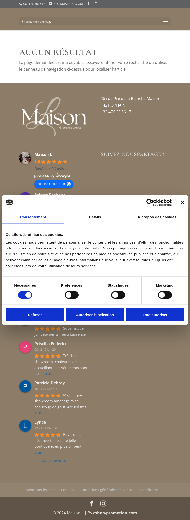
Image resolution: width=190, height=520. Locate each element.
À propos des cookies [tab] (157, 217)
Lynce (40, 422)
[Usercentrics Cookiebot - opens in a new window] (150, 202)
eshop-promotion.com (115, 513)
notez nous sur (54, 183)
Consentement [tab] (33, 217)
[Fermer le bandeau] (182, 202)
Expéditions (149, 489)
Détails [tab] (95, 217)
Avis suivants (54, 460)
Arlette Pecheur (49, 195)
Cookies (67, 489)
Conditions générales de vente (106, 489)
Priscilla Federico (51, 343)
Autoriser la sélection (95, 315)
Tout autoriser (155, 315)
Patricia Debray (49, 383)
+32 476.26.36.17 (116, 112)
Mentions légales (40, 489)
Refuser (35, 315)
